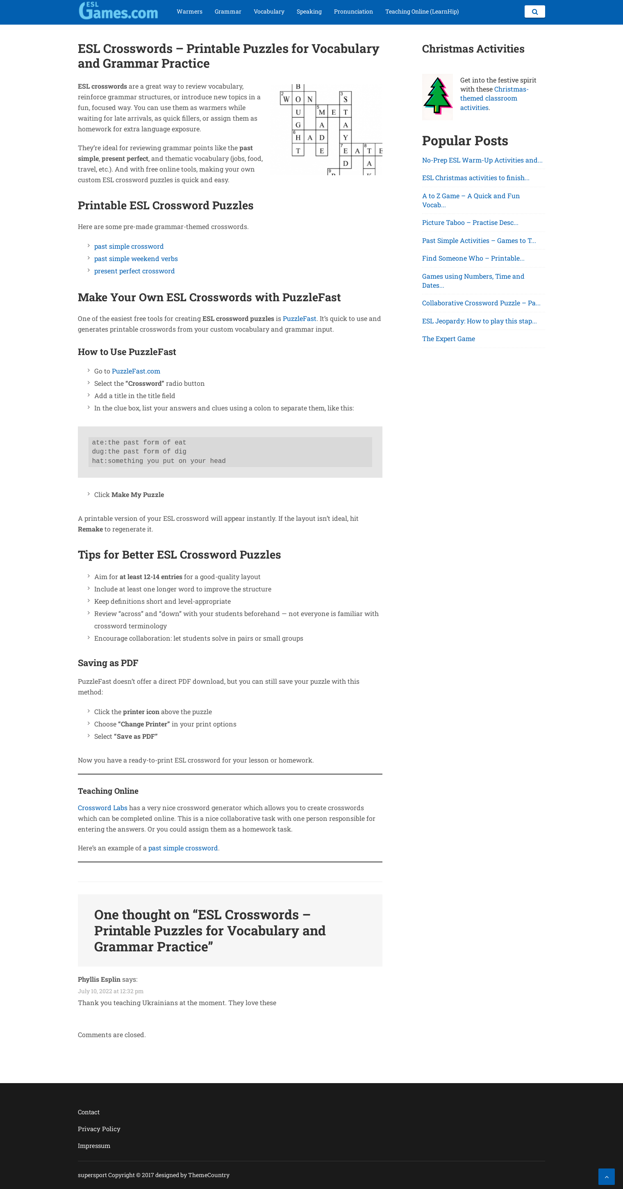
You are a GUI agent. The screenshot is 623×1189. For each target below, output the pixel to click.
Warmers (189, 11)
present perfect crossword (134, 270)
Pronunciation (353, 11)
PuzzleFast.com (136, 371)
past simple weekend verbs (136, 258)
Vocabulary (269, 11)
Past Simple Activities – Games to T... (479, 240)
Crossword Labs (102, 807)
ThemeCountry (209, 1175)
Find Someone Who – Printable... (473, 258)
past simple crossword (129, 246)
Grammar (228, 11)
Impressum (94, 1145)
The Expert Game (448, 338)
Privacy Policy (99, 1129)
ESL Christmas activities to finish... (476, 177)
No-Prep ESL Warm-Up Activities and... (482, 160)
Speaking (309, 11)
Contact (89, 1112)
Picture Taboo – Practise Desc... (470, 222)
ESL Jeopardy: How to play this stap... (479, 320)
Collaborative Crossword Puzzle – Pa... (481, 302)
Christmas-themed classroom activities (494, 98)
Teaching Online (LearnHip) (422, 11)
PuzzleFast (299, 318)
